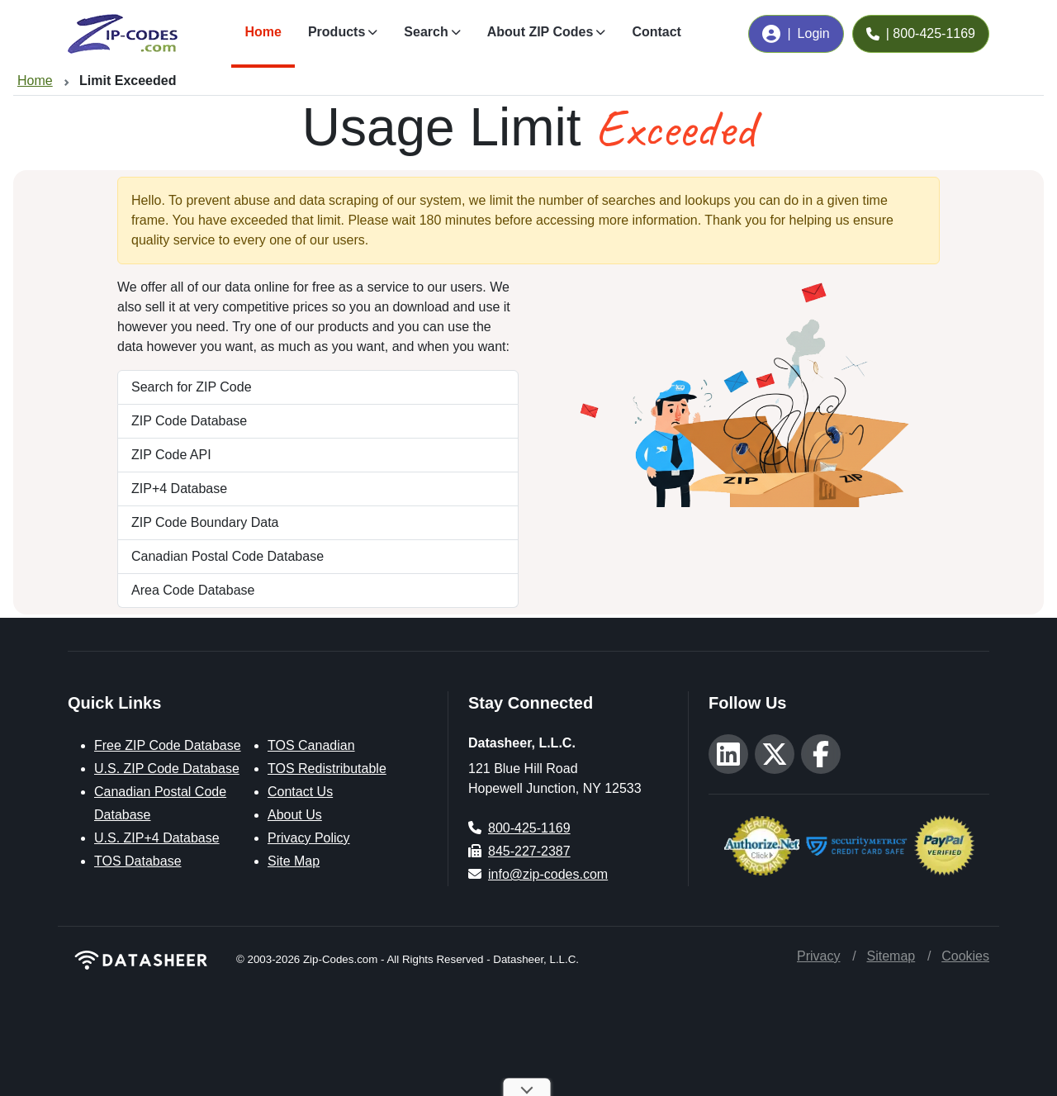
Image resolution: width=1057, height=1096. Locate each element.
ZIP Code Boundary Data (204, 522)
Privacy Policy (309, 838)
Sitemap (890, 956)
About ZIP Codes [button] (540, 32)
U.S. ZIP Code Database (166, 769)
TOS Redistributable (327, 769)
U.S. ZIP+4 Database (157, 838)
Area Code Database (192, 590)
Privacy (818, 956)
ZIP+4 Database (179, 489)
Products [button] (336, 32)
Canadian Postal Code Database (227, 556)
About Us (295, 815)
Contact (656, 32)
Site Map (294, 861)
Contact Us (300, 792)
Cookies (965, 956)
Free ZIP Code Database (167, 745)
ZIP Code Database (189, 421)
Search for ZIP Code (191, 387)
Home (262, 32)
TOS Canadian (311, 745)
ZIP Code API (171, 455)
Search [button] (426, 32)
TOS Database (138, 861)
